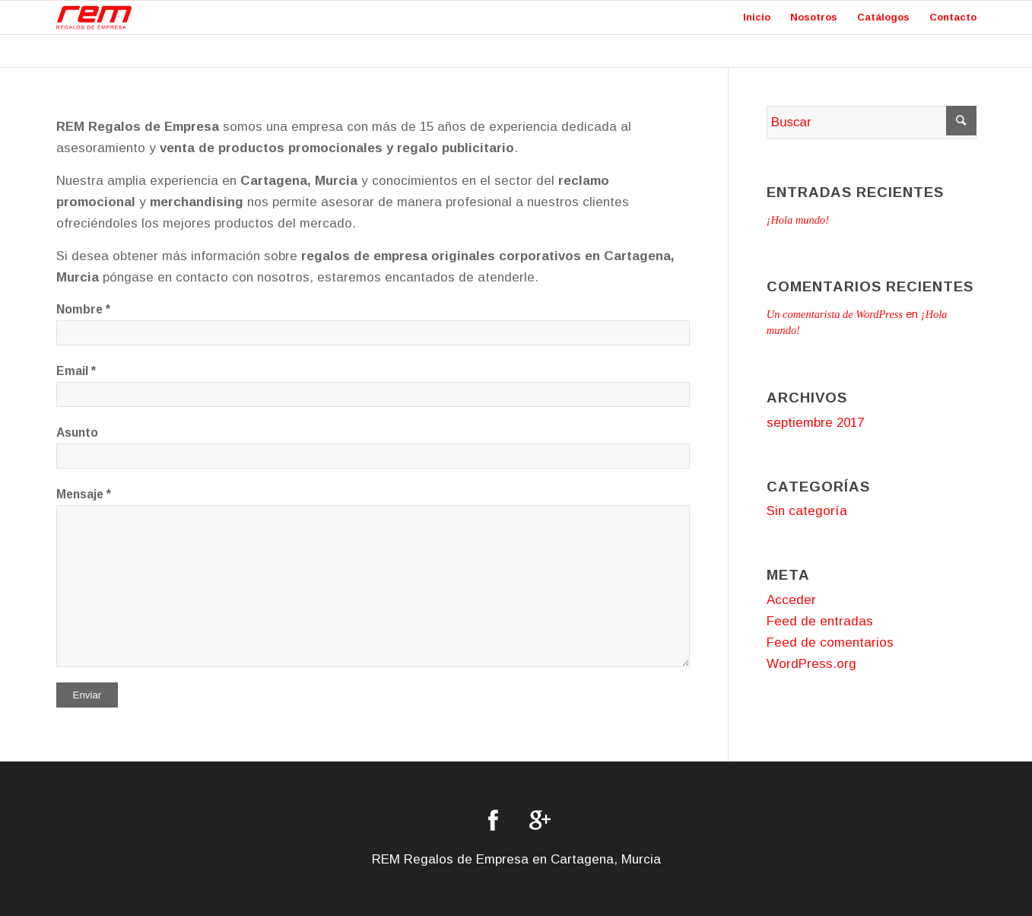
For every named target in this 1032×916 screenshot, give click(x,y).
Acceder (791, 600)
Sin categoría (807, 511)
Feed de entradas (820, 621)
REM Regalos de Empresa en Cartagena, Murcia (516, 859)
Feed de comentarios (830, 642)
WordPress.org (811, 664)
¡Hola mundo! (798, 220)
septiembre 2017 (815, 422)
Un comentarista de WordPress (835, 314)
